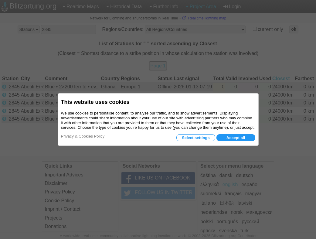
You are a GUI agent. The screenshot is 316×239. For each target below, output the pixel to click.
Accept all (235, 137)
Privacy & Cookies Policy (83, 136)
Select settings (196, 137)
